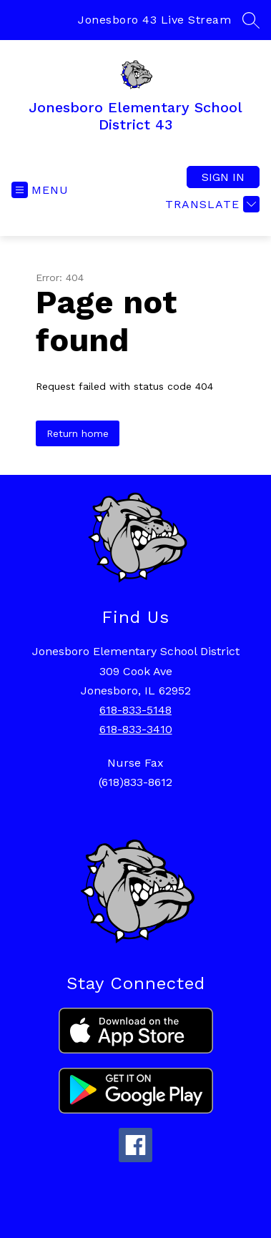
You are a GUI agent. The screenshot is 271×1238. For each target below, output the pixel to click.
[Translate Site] (211, 204)
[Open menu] (40, 190)
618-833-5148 (135, 710)
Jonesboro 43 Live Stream (154, 19)
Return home (77, 433)
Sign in (223, 177)
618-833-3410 (135, 729)
